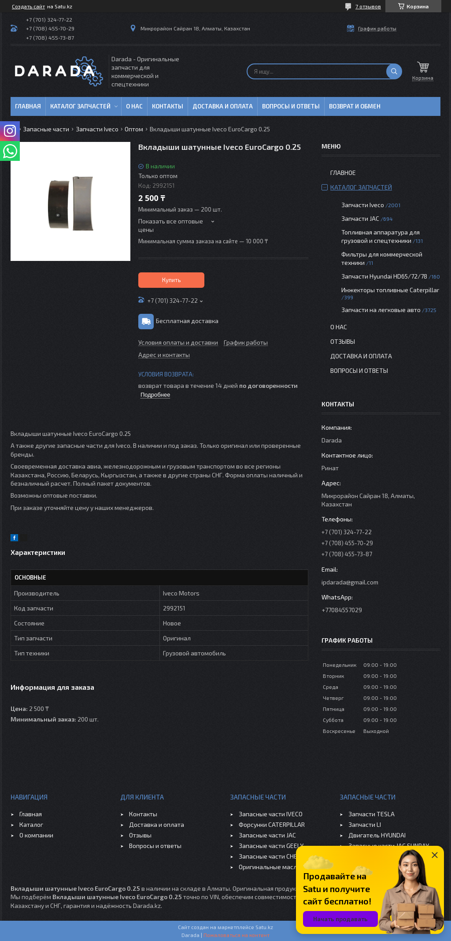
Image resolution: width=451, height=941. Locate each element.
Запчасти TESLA (371, 814)
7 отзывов (368, 6)
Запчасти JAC (360, 218)
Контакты (167, 106)
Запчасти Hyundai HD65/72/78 (384, 276)
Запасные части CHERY (271, 856)
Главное (343, 172)
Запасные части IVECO (271, 814)
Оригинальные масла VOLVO (279, 866)
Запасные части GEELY (271, 845)
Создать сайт (28, 6)
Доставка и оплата (222, 106)
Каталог (31, 824)
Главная (28, 106)
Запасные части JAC (267, 835)
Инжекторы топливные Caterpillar (390, 290)
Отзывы (342, 341)
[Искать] (394, 71)
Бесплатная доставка (187, 320)
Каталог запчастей (80, 106)
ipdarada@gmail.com (350, 582)
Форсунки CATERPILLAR (272, 824)
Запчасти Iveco (97, 129)
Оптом (134, 129)
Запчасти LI (364, 824)
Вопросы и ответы (291, 106)
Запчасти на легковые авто (381, 309)
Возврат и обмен (355, 106)
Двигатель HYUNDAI (377, 835)
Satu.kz (264, 927)
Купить (171, 279)
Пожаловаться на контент (236, 935)
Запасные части (46, 129)
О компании (36, 835)
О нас (134, 106)
